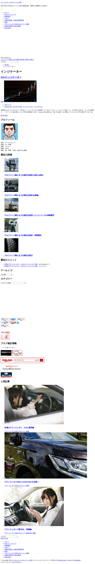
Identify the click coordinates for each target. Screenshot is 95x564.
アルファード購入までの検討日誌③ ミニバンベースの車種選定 (29, 215)
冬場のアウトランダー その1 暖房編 (19, 427)
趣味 (34, 533)
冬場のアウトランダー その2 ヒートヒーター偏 (20, 264)
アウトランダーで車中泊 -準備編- (18, 529)
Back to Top (4, 538)
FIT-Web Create (61, 560)
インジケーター (28, 106)
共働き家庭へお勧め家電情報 (14, 20)
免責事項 (7, 16)
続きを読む (4, 115)
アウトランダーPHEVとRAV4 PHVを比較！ (21, 482)
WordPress (77, 560)
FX (13, 106)
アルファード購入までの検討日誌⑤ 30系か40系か (17, 59)
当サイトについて (10, 14)
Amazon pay (8, 106)
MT (16, 106)
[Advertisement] (47, 43)
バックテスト (38, 106)
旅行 (31, 533)
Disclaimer (7, 28)
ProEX (20, 106)
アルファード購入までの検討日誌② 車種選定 (22, 235)
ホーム (6, 12)
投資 (5, 22)
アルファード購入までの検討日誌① (18, 255)
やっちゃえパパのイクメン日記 (11, 2)
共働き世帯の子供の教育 (12, 26)
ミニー (41, 266)
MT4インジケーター (11, 77)
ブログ (6, 18)
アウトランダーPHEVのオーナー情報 (16, 24)
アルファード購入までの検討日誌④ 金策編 (21, 195)
